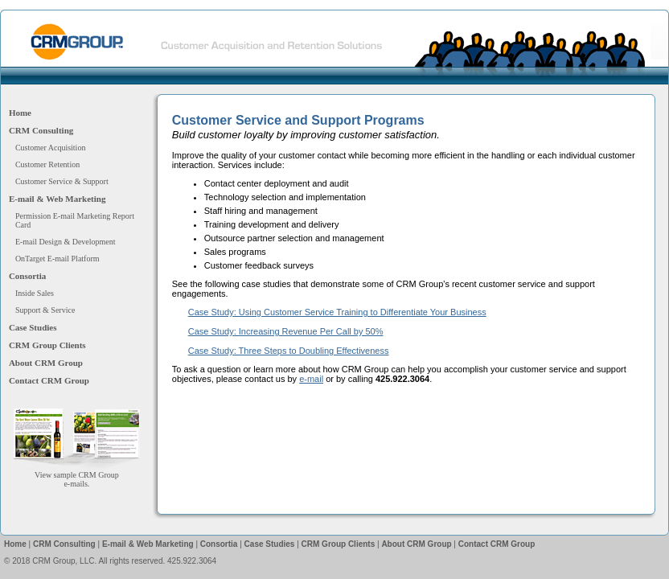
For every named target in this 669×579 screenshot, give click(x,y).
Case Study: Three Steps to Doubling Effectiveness (288, 350)
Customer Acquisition (50, 147)
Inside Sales (34, 293)
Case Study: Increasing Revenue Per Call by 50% (286, 331)
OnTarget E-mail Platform (57, 258)
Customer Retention (47, 164)
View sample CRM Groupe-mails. (76, 475)
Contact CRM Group (49, 380)
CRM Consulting (41, 130)
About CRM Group (46, 363)
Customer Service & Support (62, 181)
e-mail (311, 379)
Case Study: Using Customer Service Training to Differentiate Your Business (337, 312)
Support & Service (45, 310)
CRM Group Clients (47, 345)
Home (20, 112)
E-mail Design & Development (65, 241)
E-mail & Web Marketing (57, 198)
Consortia (27, 276)
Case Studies (33, 327)
